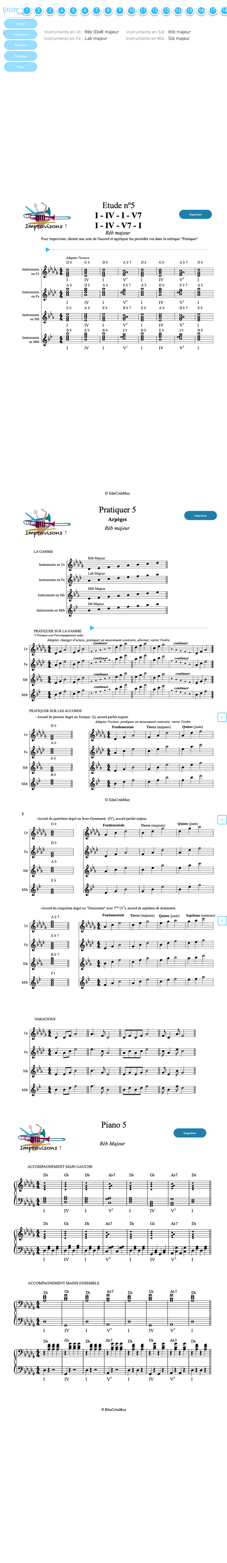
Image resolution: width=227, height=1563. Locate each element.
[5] (73, 10)
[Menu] (20, 23)
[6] (85, 10)
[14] (178, 10)
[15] (189, 10)
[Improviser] (20, 34)
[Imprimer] (195, 214)
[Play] (48, 249)
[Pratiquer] (20, 56)
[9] (119, 10)
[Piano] (20, 67)
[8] (108, 10)
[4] (61, 10)
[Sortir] (20, 13)
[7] (96, 10)
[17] (213, 10)
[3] (50, 10)
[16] (201, 10)
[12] (154, 10)
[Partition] (20, 45)
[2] (38, 10)
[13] (166, 10)
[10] (131, 10)
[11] (143, 10)
